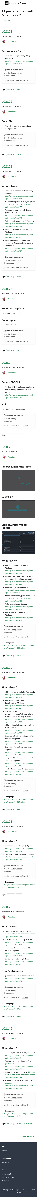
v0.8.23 (7, 447)
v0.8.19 (7, 1028)
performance (28, 1124)
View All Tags (6, 20)
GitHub (5, 1180)
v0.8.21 (7, 821)
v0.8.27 (7, 101)
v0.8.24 (7, 362)
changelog (10, 89)
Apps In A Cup (8, 1177)
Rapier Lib (6, 1174)
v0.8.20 (7, 907)
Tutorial (4, 1151)
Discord (25, 80)
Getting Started (16, 73)
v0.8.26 (7, 166)
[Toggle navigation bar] (3, 3)
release (19, 89)
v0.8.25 (7, 289)
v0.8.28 (7, 31)
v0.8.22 (7, 667)
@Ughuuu (29, 1053)
